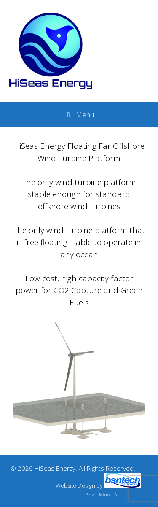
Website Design (75, 485)
